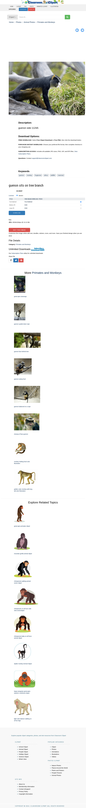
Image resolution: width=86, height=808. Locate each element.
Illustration (54, 6)
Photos (18, 22)
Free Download (12, 202)
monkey (29, 175)
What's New (23, 759)
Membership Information (27, 786)
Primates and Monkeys (46, 22)
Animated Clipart (42, 6)
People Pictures (57, 773)
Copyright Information (26, 794)
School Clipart (23, 747)
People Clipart (23, 752)
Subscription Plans (18, 253)
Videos (54, 756)
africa (46, 175)
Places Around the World (60, 768)
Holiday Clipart (23, 754)
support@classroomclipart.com (42, 158)
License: (11, 195)
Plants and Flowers (58, 770)
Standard (21, 195)
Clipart (19, 6)
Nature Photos (56, 765)
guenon (21, 175)
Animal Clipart (23, 749)
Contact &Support (24, 789)
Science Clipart (24, 756)
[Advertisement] (43, 47)
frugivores (38, 175)
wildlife (53, 175)
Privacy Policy (23, 791)
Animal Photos (29, 22)
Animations (55, 752)
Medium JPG (12, 205)
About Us (22, 784)
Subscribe (23, 9)
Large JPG (11, 208)
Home (11, 6)
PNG (25, 6)
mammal (61, 175)
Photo (32, 6)
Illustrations (55, 754)
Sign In (31, 9)
